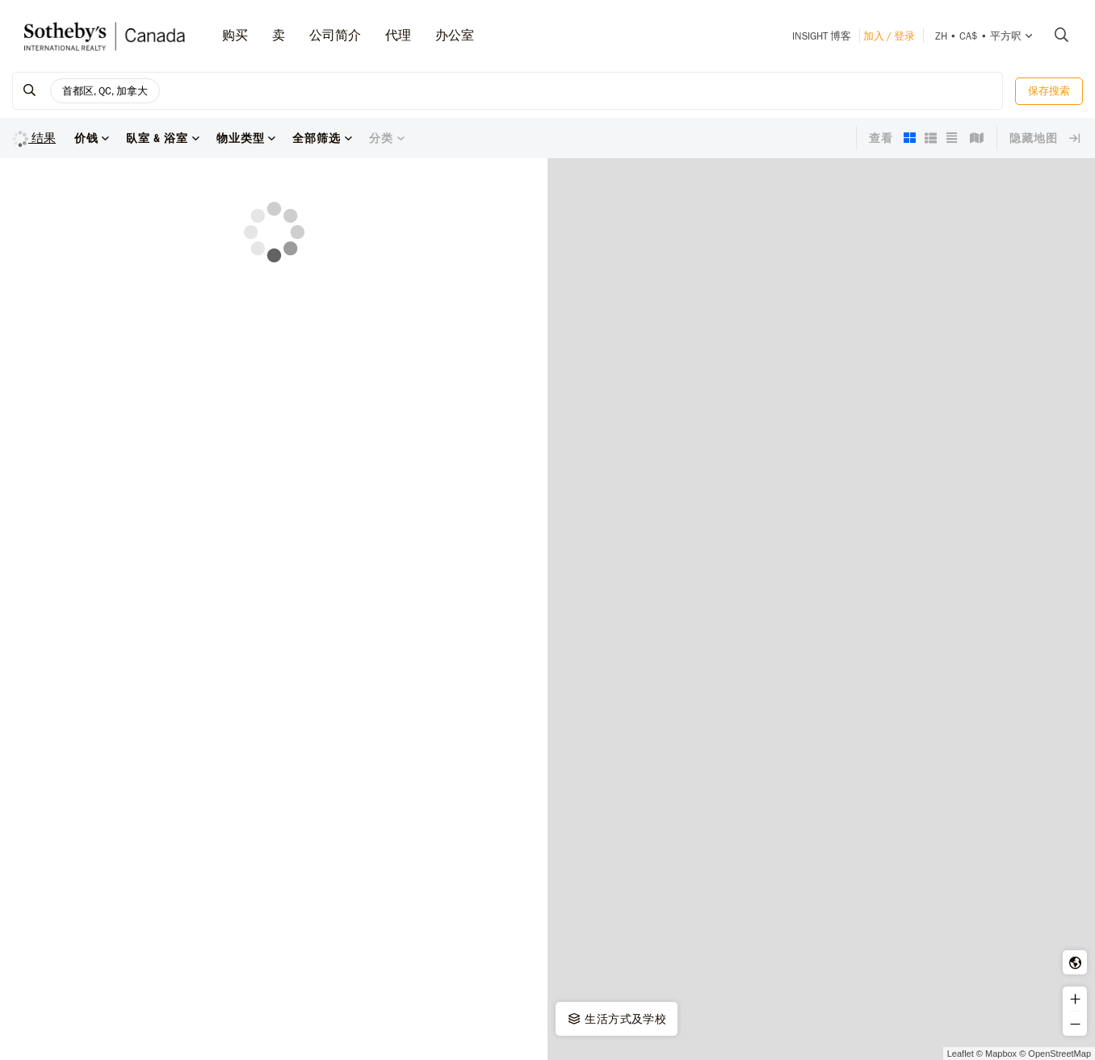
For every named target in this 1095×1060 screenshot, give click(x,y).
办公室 (454, 35)
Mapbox (1001, 1053)
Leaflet (960, 1053)
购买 (235, 35)
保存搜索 (1049, 91)
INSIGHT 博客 (821, 36)
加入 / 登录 (889, 36)
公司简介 (335, 35)
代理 (398, 35)
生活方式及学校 (616, 1019)
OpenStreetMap (1059, 1053)
